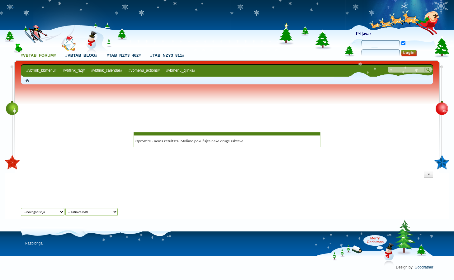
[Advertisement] (227, 102)
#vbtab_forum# (38, 55)
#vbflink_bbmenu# (41, 70)
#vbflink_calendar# (106, 70)
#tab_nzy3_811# (167, 55)
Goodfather (423, 267)
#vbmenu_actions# (144, 70)
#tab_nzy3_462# (124, 55)
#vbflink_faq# (74, 70)
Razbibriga (34, 243)
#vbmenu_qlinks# (180, 70)
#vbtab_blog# (81, 55)
